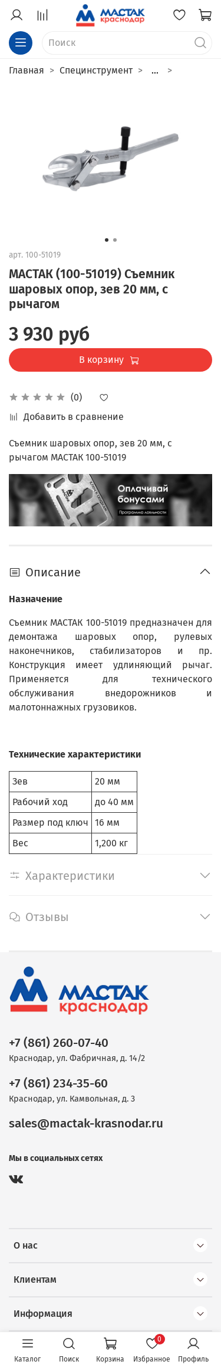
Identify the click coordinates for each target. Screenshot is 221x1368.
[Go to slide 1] (106, 240)
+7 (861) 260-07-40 (58, 1043)
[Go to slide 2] (115, 240)
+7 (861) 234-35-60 (58, 1083)
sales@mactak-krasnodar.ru (86, 1123)
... (155, 70)
